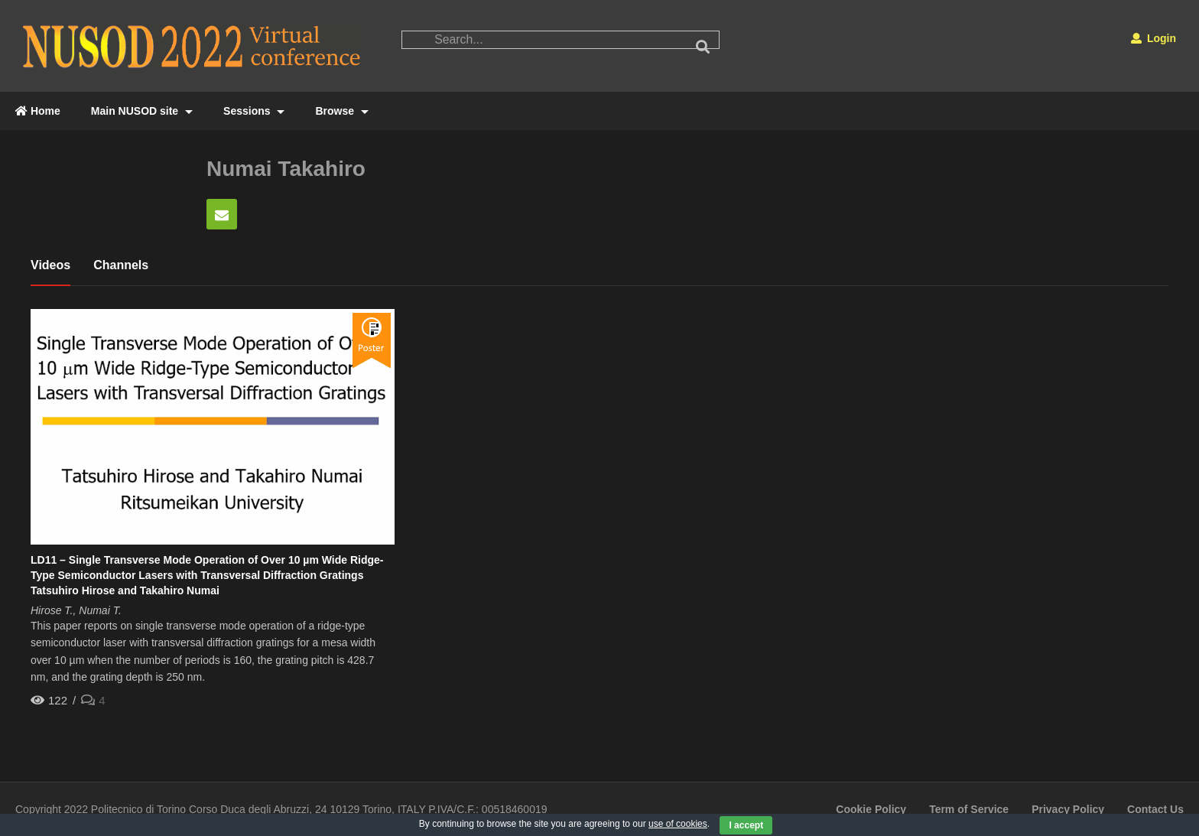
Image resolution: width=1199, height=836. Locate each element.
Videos (50, 265)
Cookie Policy (871, 809)
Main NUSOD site (142, 111)
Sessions (253, 111)
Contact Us (1155, 809)
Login (1153, 38)
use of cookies (677, 823)
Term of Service (969, 809)
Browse (341, 111)
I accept (746, 825)
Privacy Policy (1068, 809)
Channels (120, 265)
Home (37, 111)
